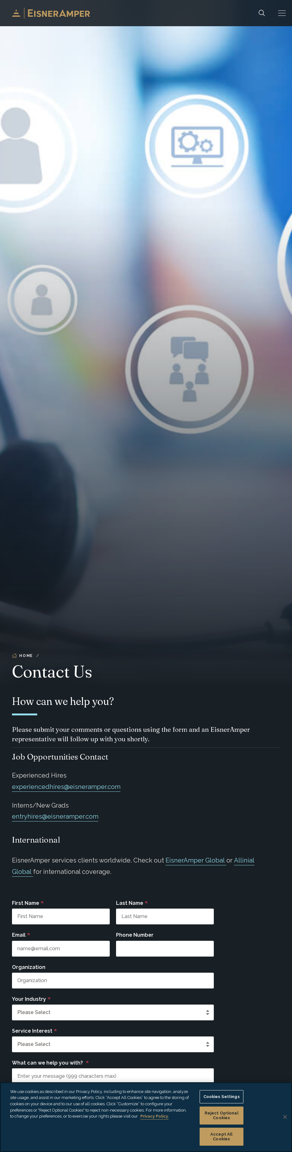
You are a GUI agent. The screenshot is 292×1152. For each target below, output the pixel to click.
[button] (282, 13)
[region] (146, 1117)
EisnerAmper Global (196, 860)
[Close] (285, 1117)
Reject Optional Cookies (221, 1115)
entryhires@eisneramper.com (55, 816)
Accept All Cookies (221, 1137)
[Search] (262, 13)
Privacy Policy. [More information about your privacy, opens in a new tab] (154, 1116)
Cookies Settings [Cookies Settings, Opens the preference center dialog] (221, 1096)
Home (22, 655)
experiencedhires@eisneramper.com (66, 787)
